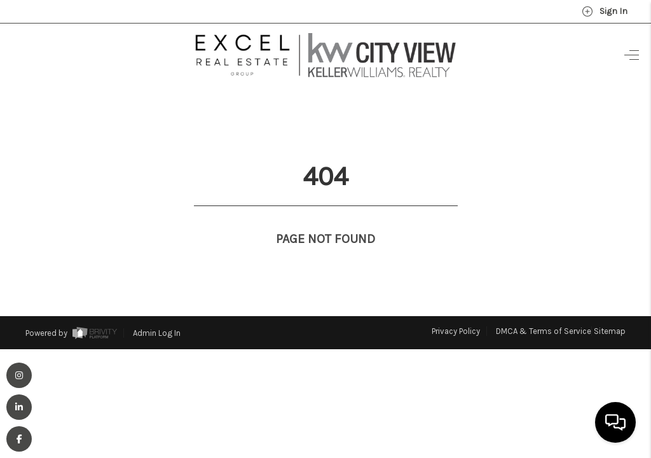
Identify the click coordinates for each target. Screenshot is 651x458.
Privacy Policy (456, 307)
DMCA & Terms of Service (543, 307)
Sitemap (610, 307)
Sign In (604, 11)
